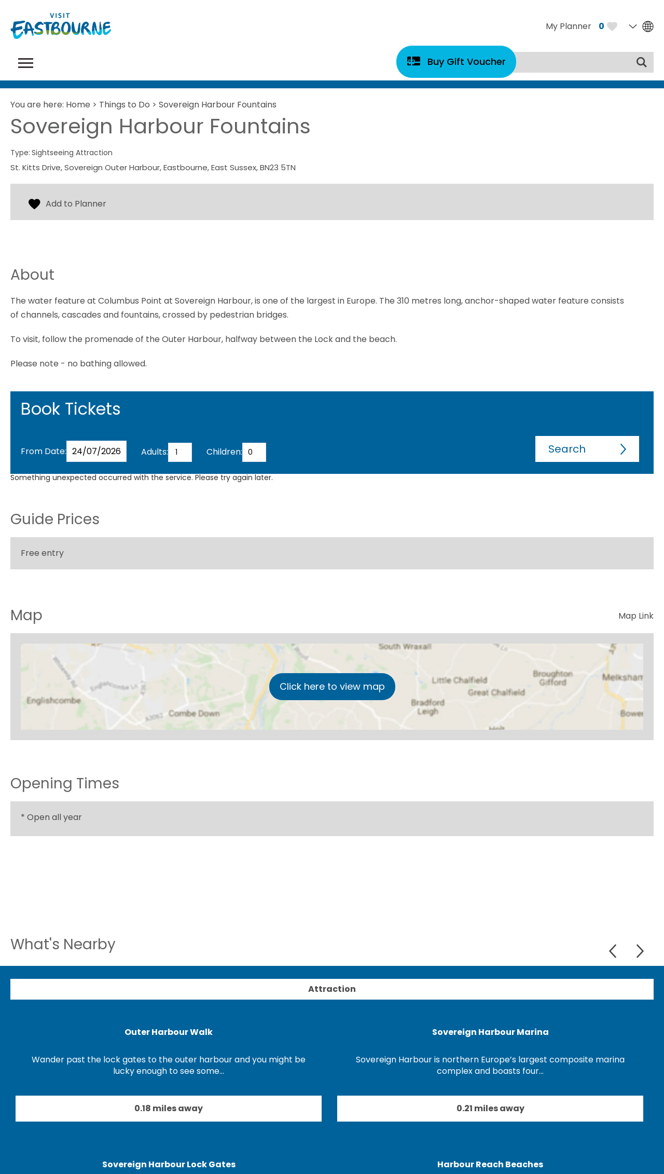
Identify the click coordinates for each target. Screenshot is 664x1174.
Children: (224, 452)
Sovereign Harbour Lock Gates (169, 1164)
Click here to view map (332, 686)
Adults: (154, 452)
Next (640, 951)
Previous (614, 951)
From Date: (43, 451)
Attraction (332, 989)
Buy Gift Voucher (466, 61)
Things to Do (124, 105)
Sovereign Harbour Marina (490, 1032)
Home (78, 105)
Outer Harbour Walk (169, 1032)
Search (567, 449)
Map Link (636, 616)
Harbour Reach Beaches (490, 1164)
